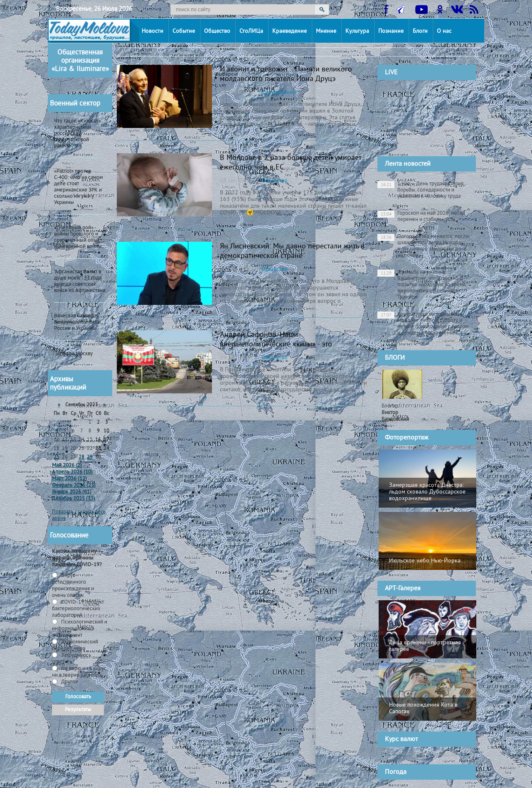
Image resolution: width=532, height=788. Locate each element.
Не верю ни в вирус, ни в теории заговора (79, 672)
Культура (357, 31)
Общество (217, 31)
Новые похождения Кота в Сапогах (423, 708)
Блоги (420, 31)
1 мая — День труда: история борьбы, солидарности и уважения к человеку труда (420, 190)
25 (56, 457)
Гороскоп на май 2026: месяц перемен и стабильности (421, 216)
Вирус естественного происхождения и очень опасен (73, 585)
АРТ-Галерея (403, 588)
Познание (391, 31)
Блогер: (395, 413)
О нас (444, 31)
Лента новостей (408, 164)
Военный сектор (75, 103)
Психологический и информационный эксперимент (79, 629)
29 (90, 457)
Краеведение (289, 31)
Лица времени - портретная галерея (425, 646)
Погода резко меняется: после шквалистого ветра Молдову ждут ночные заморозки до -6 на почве (423, 246)
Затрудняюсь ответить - (71, 658)
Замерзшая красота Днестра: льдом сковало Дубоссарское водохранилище (427, 492)
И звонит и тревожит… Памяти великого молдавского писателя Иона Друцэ (286, 74)
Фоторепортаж (407, 438)
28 (81, 457)
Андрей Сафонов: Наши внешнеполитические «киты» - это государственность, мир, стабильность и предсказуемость (285, 349)
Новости (152, 31)
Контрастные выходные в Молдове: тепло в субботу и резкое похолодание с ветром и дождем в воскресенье (422, 323)
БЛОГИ (395, 358)
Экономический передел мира (75, 645)
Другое (69, 682)
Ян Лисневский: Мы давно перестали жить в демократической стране (292, 251)
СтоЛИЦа (251, 31)
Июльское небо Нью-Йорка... (427, 561)
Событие (183, 31)
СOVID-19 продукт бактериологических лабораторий (78, 609)
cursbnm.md (445, 753)
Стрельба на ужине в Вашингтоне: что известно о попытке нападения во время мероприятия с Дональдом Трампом (421, 285)
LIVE (391, 73)
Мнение (326, 31)
